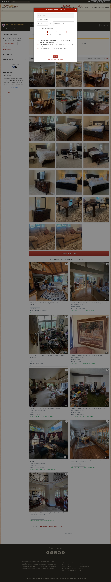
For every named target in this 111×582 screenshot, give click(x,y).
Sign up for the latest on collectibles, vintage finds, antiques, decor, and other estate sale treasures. (56, 45)
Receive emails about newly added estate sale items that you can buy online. (56, 41)
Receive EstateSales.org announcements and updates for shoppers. (54, 49)
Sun (60, 34)
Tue (51, 32)
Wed (60, 32)
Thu (69, 32)
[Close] (75, 10)
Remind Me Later (52, 59)
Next (55, 56)
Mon (42, 32)
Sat (51, 34)
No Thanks (60, 59)
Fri (41, 34)
